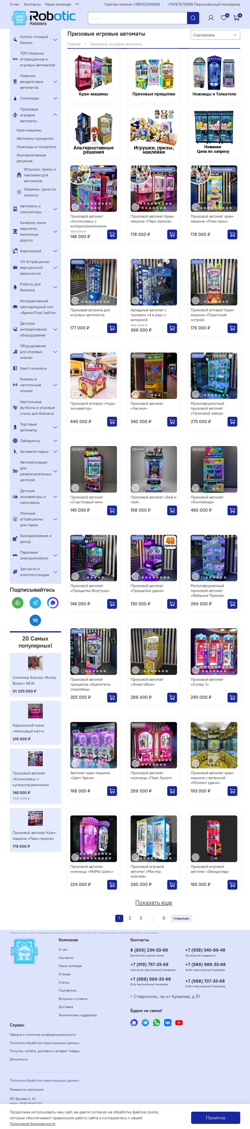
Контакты (32, 4)
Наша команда (58, 4)
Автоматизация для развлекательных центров (31, 471)
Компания (68, 940)
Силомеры (26, 98)
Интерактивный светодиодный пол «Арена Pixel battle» (34, 306)
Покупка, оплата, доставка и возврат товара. (45, 1051)
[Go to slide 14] (99, 208)
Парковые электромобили (30, 555)
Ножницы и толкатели (36, 146)
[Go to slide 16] (161, 208)
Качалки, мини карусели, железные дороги (29, 231)
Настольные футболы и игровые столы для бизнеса (34, 407)
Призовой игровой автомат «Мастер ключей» (147, 871)
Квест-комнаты (30, 368)
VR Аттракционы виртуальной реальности (31, 267)
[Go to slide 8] (103, 204)
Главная (74, 43)
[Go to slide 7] (99, 204)
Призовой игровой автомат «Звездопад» (210, 869)
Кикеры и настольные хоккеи (27, 384)
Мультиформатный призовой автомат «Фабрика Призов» (207, 590)
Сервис (17, 1025)
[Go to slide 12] (92, 208)
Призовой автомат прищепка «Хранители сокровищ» (90, 684)
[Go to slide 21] (90, 764)
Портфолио (68, 990)
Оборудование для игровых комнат (29, 351)
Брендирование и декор (32, 538)
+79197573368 (180, 4)
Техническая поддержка (78, 1015)
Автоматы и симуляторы (27, 208)
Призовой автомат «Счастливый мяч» (86, 499)
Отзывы (65, 974)
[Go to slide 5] (92, 204)
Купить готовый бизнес (30, 39)
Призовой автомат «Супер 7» (207, 682)
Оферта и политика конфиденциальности (42, 1034)
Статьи (64, 982)
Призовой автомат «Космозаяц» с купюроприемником (88, 221)
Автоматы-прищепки (35, 138)
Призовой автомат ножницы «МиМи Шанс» (91, 869)
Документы (19, 1059)
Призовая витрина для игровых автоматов (90, 312)
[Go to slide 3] (84, 204)
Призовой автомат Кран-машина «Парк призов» (153, 219)
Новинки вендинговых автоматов (28, 81)
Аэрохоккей (27, 250)
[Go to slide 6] (95, 204)
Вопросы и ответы (73, 999)
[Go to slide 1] (77, 203)
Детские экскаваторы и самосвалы (29, 496)
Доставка (66, 1007)
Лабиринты (26, 440)
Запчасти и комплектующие (31, 571)
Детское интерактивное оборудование (30, 329)
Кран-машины (29, 130)
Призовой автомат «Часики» (147, 406)
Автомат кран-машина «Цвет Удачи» (90, 775)
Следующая (181, 918)
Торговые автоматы (25, 427)
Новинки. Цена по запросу (36, 192)
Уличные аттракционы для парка (28, 519)
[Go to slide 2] (81, 204)
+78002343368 (146, 4)
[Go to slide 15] (157, 208)
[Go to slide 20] (110, 760)
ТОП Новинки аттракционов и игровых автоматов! (34, 59)
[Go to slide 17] (165, 208)
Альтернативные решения (31, 158)
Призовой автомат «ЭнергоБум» (147, 682)
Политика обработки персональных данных (44, 1043)
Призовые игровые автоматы (25, 115)
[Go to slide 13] (95, 208)
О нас (15, 4)
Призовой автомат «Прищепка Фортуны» (90, 588)
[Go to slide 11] (88, 208)
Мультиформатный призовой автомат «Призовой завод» (207, 408)
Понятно (215, 1118)
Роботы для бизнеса (27, 287)
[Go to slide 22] (94, 764)
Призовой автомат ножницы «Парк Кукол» (151, 775)
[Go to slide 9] (106, 204)
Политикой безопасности (32, 1123)
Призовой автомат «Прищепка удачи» (147, 588)
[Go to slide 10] (110, 204)
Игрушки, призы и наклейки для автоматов (36, 175)
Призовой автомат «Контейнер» (207, 499)
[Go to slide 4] (88, 204)
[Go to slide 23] (97, 764)
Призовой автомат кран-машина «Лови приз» (212, 219)
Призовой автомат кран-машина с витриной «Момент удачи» (212, 777)
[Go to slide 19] (106, 760)
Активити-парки (30, 451)
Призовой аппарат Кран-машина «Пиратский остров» (213, 314)
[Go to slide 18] (103, 760)
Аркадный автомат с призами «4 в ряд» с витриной (149, 314)
